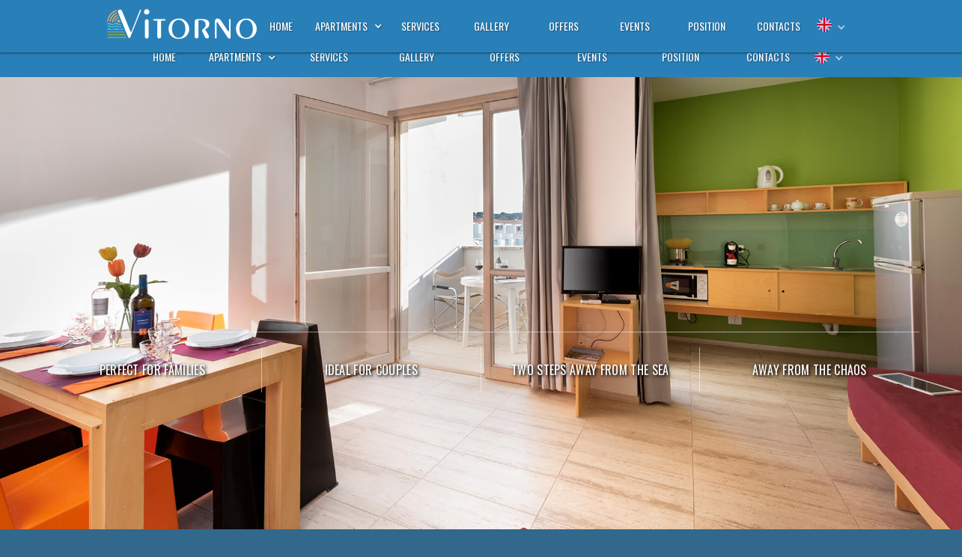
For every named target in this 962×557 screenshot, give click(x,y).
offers (505, 56)
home (164, 56)
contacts (768, 56)
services (329, 56)
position (680, 56)
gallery (416, 56)
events (592, 56)
